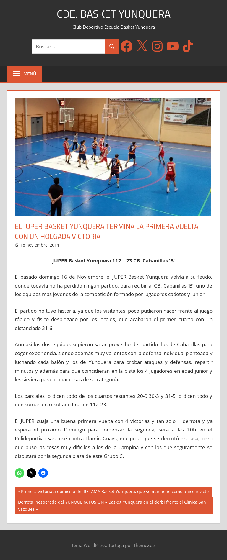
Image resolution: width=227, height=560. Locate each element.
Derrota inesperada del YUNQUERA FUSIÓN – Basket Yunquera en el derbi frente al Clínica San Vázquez (112, 505)
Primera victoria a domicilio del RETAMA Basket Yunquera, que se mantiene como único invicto (115, 492)
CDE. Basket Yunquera (114, 14)
